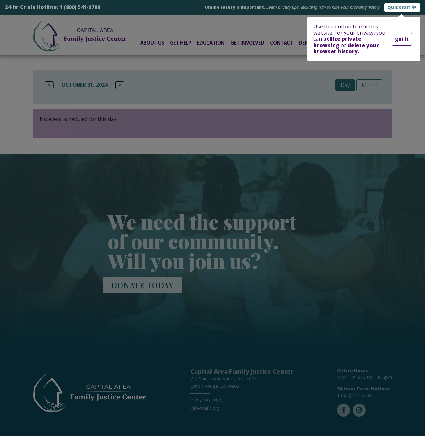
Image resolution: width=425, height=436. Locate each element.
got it (402, 39)
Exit (406, 7)
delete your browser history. (346, 48)
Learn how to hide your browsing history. (323, 7)
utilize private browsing (337, 42)
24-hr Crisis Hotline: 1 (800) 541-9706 (52, 7)
